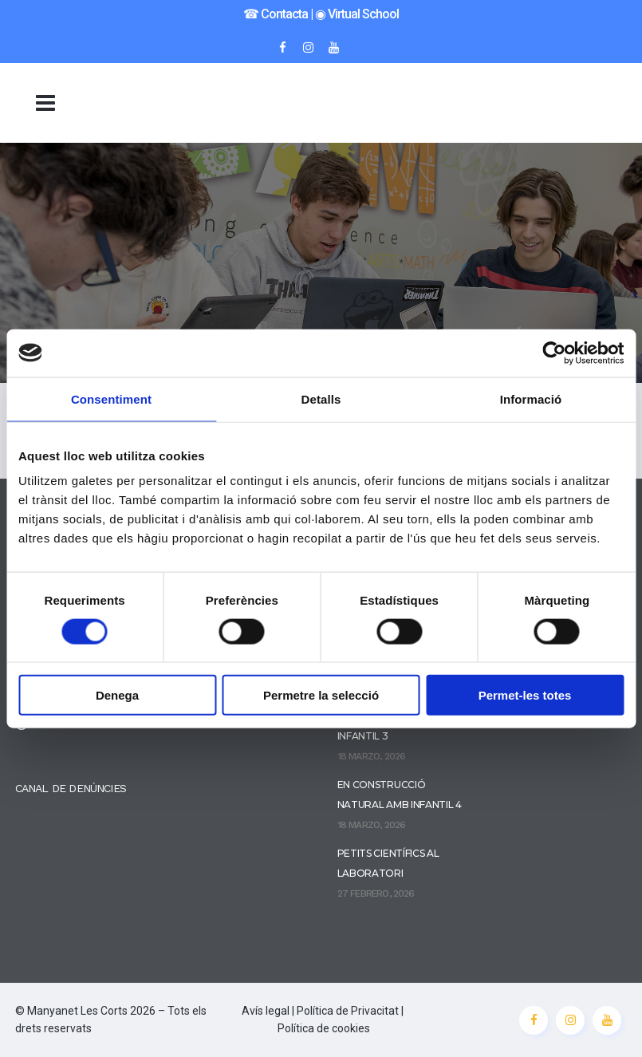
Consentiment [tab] (111, 398)
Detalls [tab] (321, 398)
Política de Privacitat (348, 1010)
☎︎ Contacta (275, 14)
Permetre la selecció (321, 695)
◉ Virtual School (357, 14)
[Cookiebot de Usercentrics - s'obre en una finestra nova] (554, 353)
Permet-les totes (525, 695)
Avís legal (265, 1010)
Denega (117, 695)
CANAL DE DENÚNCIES (71, 788)
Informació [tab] (531, 398)
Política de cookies (324, 1028)
